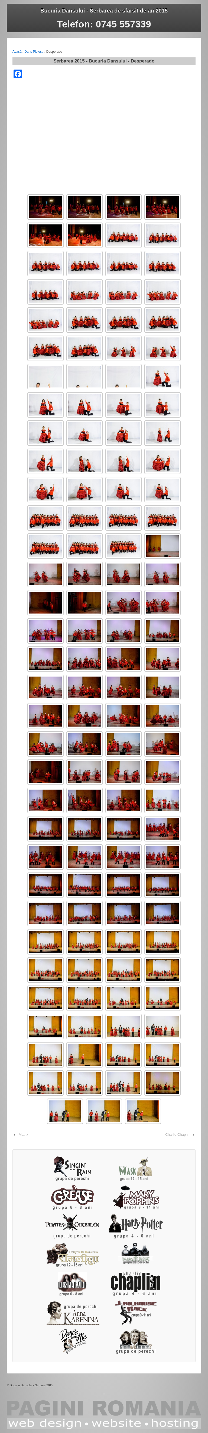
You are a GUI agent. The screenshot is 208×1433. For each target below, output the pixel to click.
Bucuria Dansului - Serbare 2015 (31, 1385)
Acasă (16, 52)
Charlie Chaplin (177, 1134)
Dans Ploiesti (33, 52)
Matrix (23, 1134)
